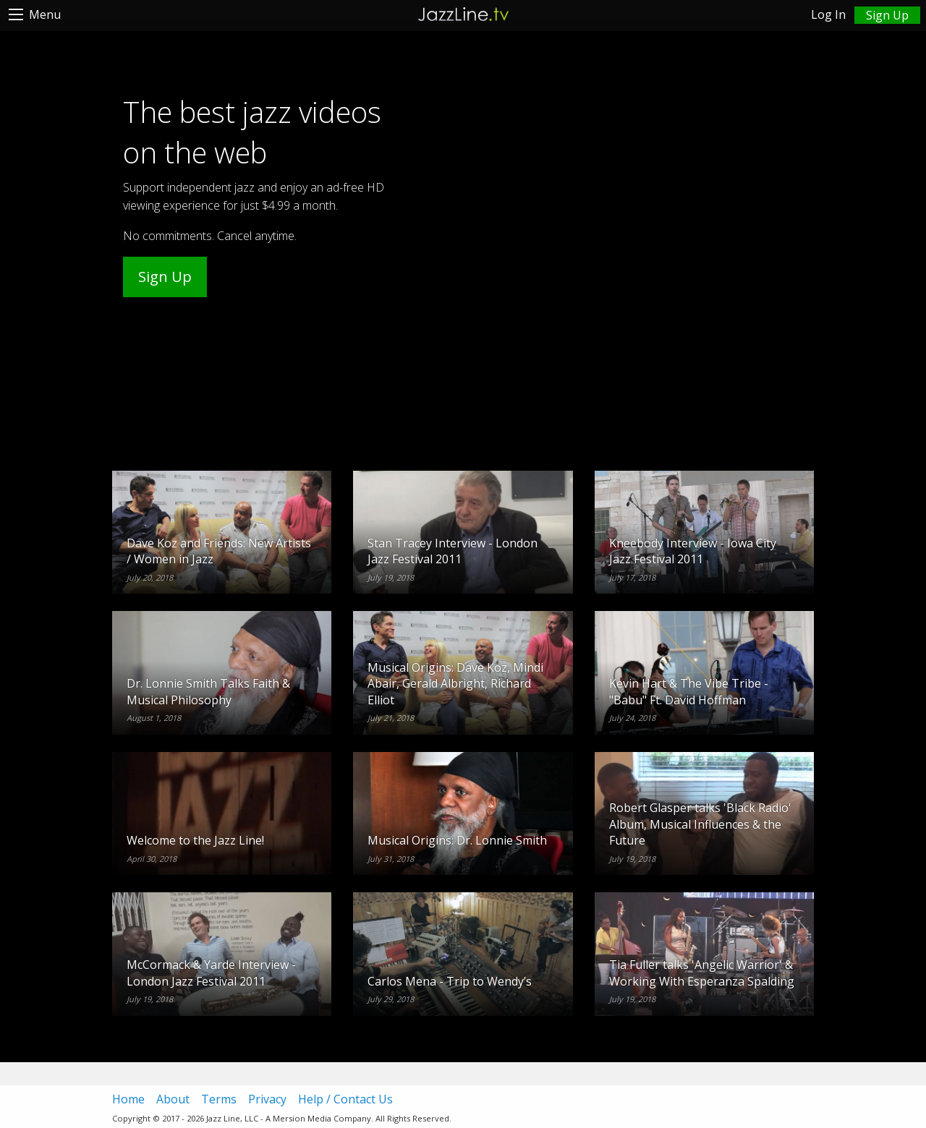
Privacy (267, 1099)
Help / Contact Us (345, 1099)
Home (128, 1099)
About (173, 1099)
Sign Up (165, 276)
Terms (219, 1099)
